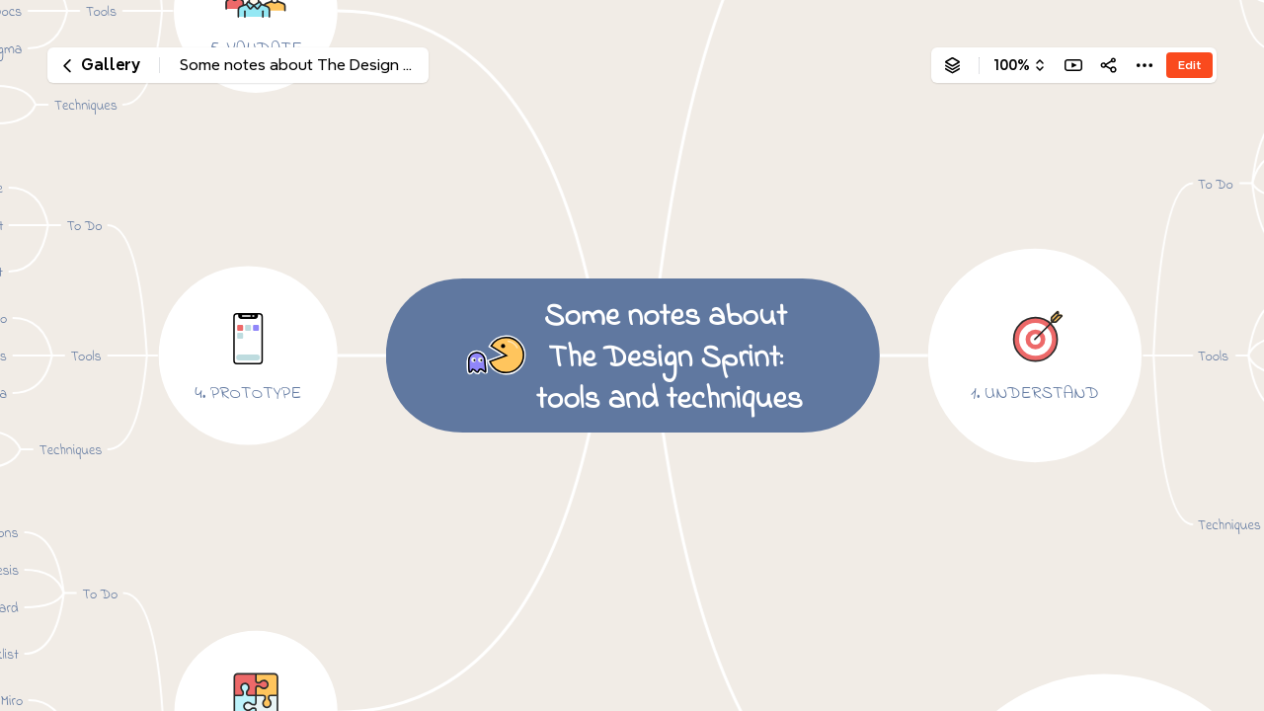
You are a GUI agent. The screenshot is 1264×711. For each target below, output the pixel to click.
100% (1011, 65)
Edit (1189, 64)
